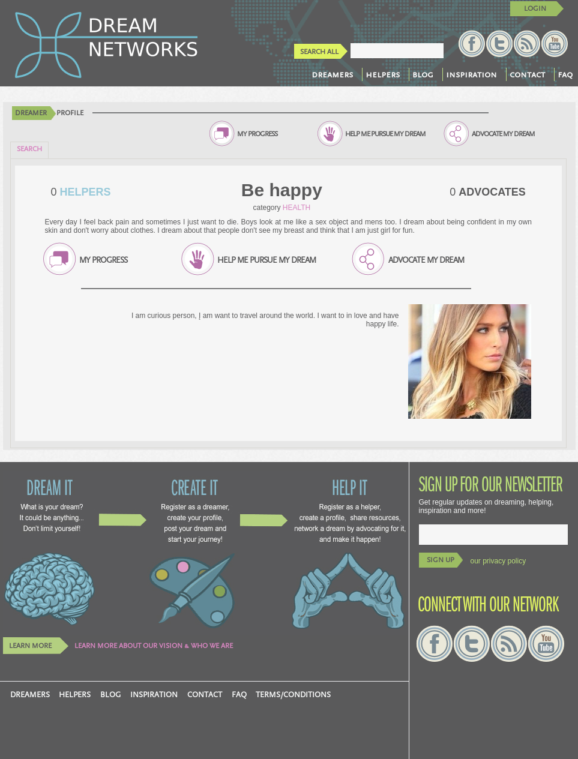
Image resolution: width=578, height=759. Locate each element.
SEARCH (29, 149)
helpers (383, 74)
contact (527, 74)
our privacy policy (498, 561)
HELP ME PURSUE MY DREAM (385, 134)
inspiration (471, 74)
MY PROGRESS (257, 134)
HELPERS (84, 192)
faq (565, 74)
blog (422, 74)
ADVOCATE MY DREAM (503, 134)
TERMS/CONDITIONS (293, 695)
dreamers (332, 74)
